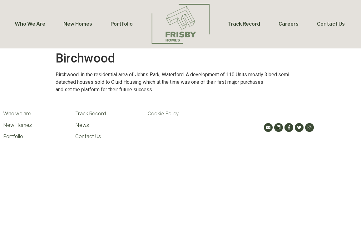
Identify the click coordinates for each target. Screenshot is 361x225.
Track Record (243, 24)
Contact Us (331, 24)
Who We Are (30, 24)
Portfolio (122, 24)
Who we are (17, 114)
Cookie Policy (163, 114)
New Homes (77, 24)
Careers (289, 24)
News (82, 125)
